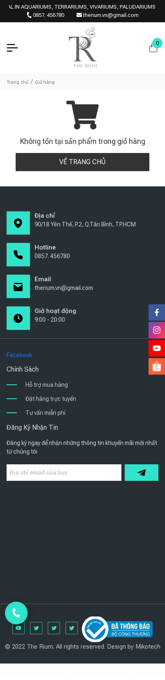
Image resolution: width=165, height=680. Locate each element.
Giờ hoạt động (55, 311)
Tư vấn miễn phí (45, 412)
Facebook (19, 355)
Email (43, 279)
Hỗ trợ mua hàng (47, 384)
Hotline (45, 247)
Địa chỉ (45, 215)
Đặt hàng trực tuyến (51, 398)
